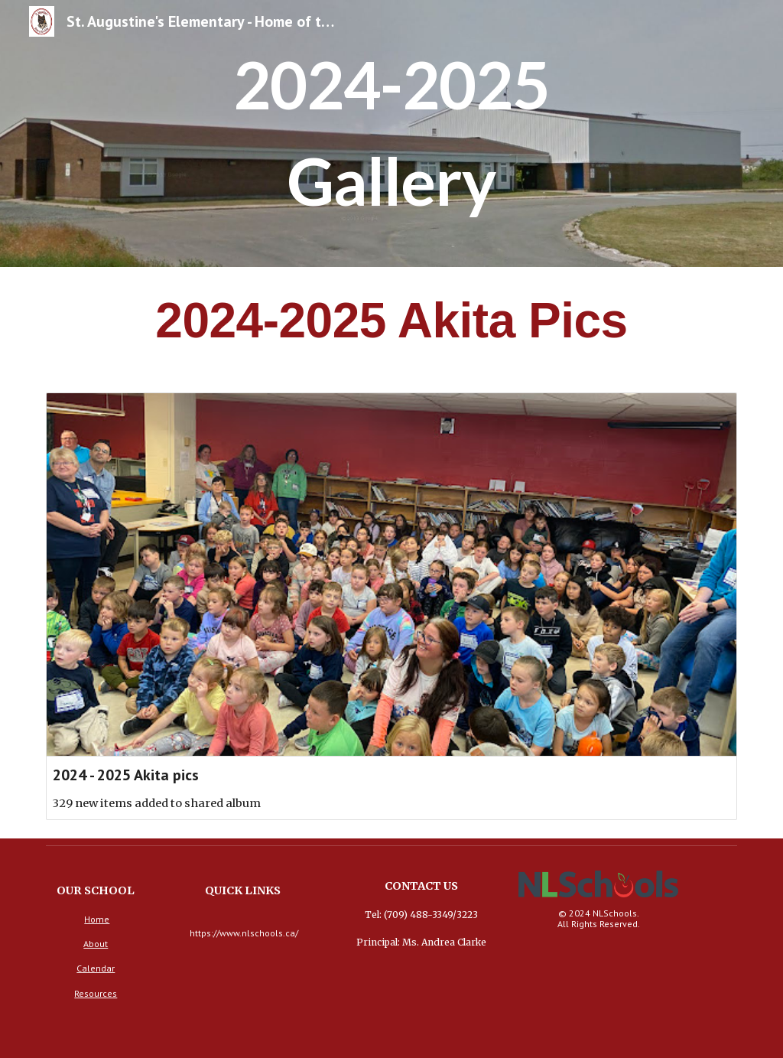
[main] (391, 133)
